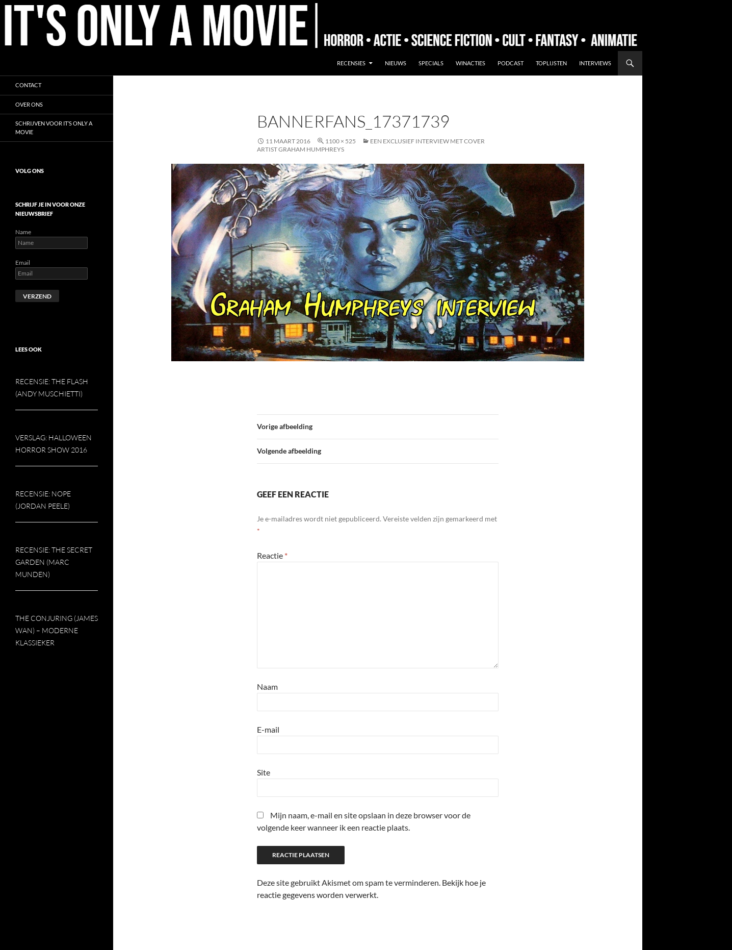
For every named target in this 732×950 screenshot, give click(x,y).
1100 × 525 (340, 141)
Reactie (272, 555)
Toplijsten (551, 63)
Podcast (511, 63)
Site (263, 772)
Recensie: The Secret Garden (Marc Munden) (53, 562)
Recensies (351, 63)
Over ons (29, 104)
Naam (267, 686)
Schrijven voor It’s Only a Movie (53, 127)
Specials (431, 63)
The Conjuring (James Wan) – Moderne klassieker (56, 630)
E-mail (268, 729)
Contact (28, 85)
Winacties (470, 63)
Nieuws (395, 63)
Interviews (595, 63)
